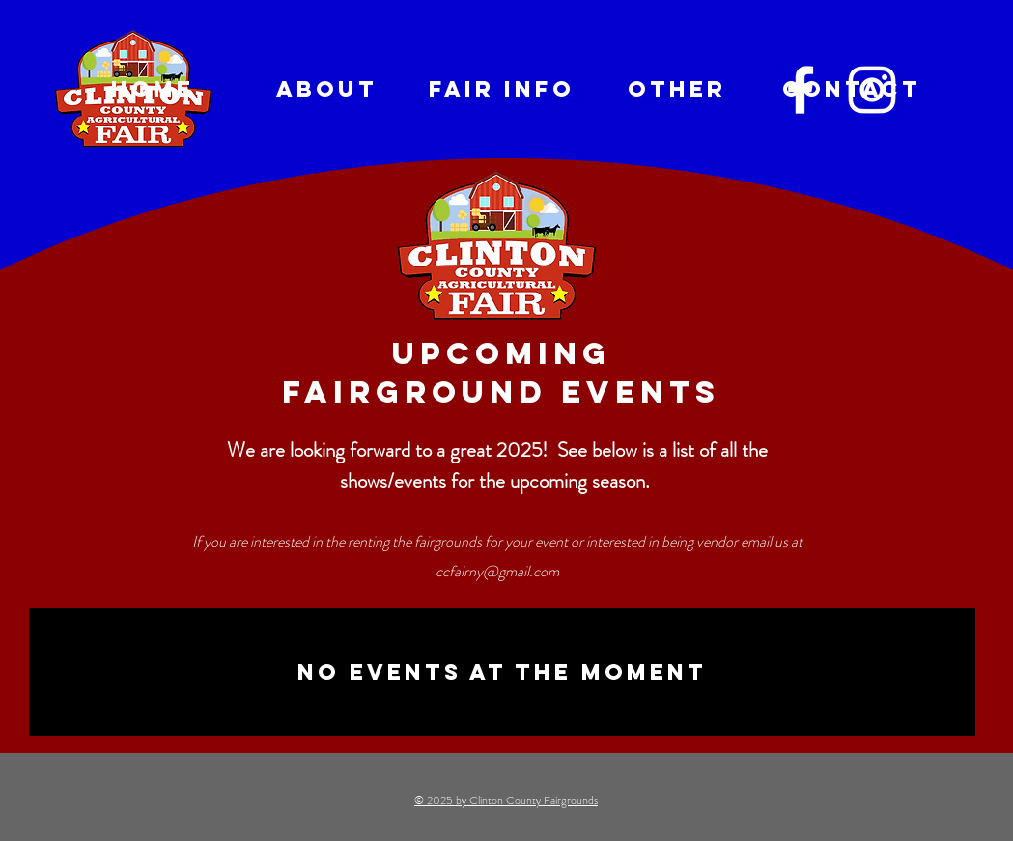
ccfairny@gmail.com (497, 571)
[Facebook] (800, 90)
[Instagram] (872, 90)
